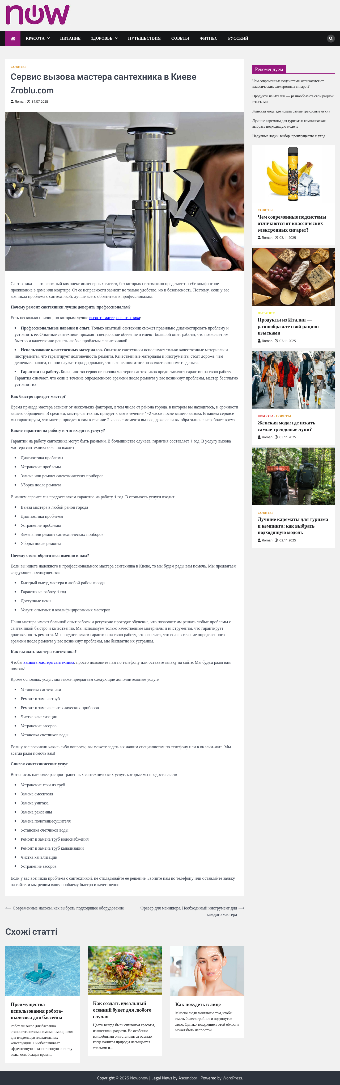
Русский (238, 38)
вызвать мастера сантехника (114, 317)
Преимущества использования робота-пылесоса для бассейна (37, 1011)
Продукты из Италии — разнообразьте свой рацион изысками (288, 326)
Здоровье (102, 38)
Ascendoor (187, 1078)
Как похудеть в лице (198, 1004)
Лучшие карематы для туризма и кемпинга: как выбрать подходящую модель (289, 123)
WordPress (232, 1078)
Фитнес (209, 38)
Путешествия (144, 38)
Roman (18, 101)
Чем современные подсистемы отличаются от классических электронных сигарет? (288, 83)
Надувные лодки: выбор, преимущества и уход (288, 136)
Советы (180, 38)
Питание (70, 38)
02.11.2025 (285, 540)
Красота (35, 38)
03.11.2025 (285, 237)
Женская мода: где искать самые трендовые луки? (291, 111)
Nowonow (139, 1078)
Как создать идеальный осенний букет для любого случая (122, 1010)
